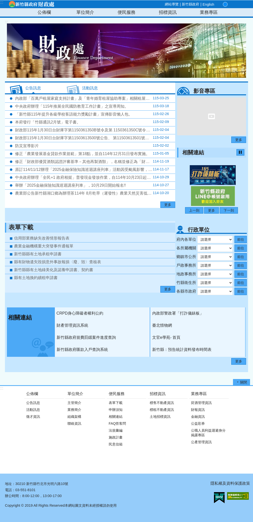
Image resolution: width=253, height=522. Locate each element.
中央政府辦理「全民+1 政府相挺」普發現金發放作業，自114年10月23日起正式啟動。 (91, 177)
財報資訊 (198, 410)
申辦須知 (116, 410)
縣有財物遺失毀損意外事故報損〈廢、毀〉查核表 (57, 262)
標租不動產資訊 (162, 410)
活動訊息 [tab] (90, 88)
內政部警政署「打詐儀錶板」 (178, 313)
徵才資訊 (33, 417)
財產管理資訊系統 (72, 325)
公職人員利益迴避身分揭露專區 (208, 432)
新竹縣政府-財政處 (31, 4)
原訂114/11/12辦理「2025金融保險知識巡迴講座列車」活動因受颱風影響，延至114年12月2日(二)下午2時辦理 (94, 169)
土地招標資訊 (160, 417)
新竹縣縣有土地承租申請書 (38, 254)
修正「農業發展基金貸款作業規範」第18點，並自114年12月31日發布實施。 (91, 153)
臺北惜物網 (162, 325)
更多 (167, 205)
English (208, 4)
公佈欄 (44, 12)
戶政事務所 (186, 265)
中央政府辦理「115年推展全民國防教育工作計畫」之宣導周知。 (91, 106)
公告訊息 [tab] (33, 88)
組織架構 (74, 417)
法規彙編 (116, 430)
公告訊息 (33, 403)
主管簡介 (74, 403)
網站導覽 (172, 4)
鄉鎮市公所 (186, 257)
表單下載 (21, 227)
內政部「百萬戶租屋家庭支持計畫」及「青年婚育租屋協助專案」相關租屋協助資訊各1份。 (94, 98)
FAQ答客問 (117, 423)
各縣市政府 (186, 291)
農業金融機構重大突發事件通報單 (43, 246)
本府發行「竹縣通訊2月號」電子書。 (91, 122)
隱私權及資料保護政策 (230, 483)
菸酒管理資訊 (201, 403)
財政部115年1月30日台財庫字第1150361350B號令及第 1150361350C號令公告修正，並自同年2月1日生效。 (94, 130)
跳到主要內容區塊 (2, 2)
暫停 (240, 152)
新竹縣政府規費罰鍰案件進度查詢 (86, 337)
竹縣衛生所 (186, 283)
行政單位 (199, 230)
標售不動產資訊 (162, 403)
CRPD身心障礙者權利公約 (80, 313)
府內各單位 (186, 239)
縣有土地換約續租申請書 (36, 278)
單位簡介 (85, 12)
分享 (236, 4)
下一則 (229, 210)
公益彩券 (198, 423)
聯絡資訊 (74, 423)
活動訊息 (33, 410)
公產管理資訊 (201, 442)
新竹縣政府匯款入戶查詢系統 (82, 349)
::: (1, 2)
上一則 (194, 210)
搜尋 (242, 4)
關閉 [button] (243, 382)
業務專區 (209, 12)
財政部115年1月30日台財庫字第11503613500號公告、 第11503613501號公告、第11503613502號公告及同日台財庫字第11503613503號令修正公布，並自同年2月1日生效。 (94, 138)
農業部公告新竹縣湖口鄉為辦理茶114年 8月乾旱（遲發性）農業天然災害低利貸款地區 (91, 193)
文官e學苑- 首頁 (166, 337)
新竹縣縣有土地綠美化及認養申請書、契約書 (53, 270)
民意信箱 (116, 444)
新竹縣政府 (190, 4)
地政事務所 (186, 274)
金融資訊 (198, 417)
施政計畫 (116, 437)
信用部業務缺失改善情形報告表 (41, 238)
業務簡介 (74, 410)
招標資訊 (168, 12)
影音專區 (204, 91)
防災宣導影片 (91, 145)
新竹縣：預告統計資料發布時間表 (181, 349)
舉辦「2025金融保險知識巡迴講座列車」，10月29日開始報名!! (91, 185)
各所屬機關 (186, 248)
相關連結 (193, 152)
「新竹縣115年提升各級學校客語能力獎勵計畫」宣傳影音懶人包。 (91, 114)
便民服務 (126, 12)
